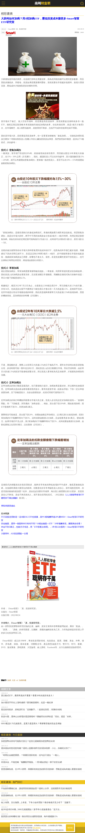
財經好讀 (11, 33)
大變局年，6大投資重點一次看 (14, 533)
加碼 (9, 680)
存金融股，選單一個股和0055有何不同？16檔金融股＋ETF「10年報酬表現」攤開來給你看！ (41, 523)
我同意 (70, 828)
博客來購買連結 (8, 506)
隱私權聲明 (37, 827)
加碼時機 (22, 680)
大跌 (13, 680)
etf (17, 680)
